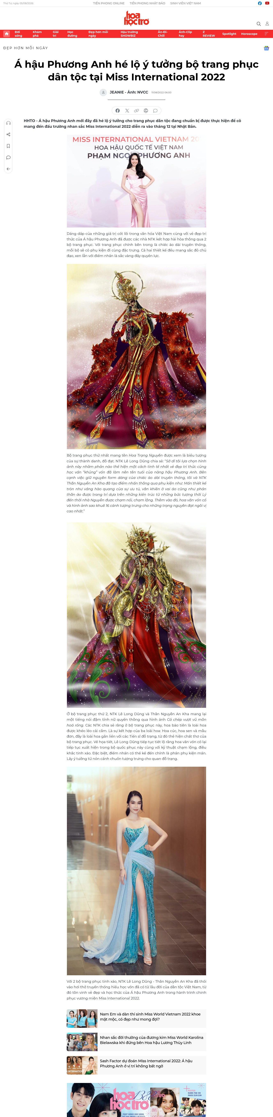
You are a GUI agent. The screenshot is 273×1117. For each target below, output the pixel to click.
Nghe (8, 123)
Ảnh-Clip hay (185, 34)
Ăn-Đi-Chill (162, 34)
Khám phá (37, 34)
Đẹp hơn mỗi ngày (98, 34)
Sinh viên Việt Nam (185, 3)
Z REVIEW (209, 34)
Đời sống (18, 34)
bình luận (155, 110)
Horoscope (249, 34)
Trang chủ (6, 34)
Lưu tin (8, 146)
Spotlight (229, 34)
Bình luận (8, 157)
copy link (136, 110)
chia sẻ (117, 110)
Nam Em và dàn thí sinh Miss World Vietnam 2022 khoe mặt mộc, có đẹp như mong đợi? (150, 1017)
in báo (145, 110)
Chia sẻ (8, 134)
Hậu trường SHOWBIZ (129, 34)
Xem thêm (266, 34)
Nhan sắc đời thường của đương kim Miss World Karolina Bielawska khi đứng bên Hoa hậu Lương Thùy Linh (151, 1040)
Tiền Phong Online (109, 3)
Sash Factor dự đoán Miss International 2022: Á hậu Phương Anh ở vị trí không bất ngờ (146, 1063)
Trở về (8, 169)
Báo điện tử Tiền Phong (136, 18)
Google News (266, 48)
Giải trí (55, 34)
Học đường (72, 34)
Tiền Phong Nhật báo (147, 3)
